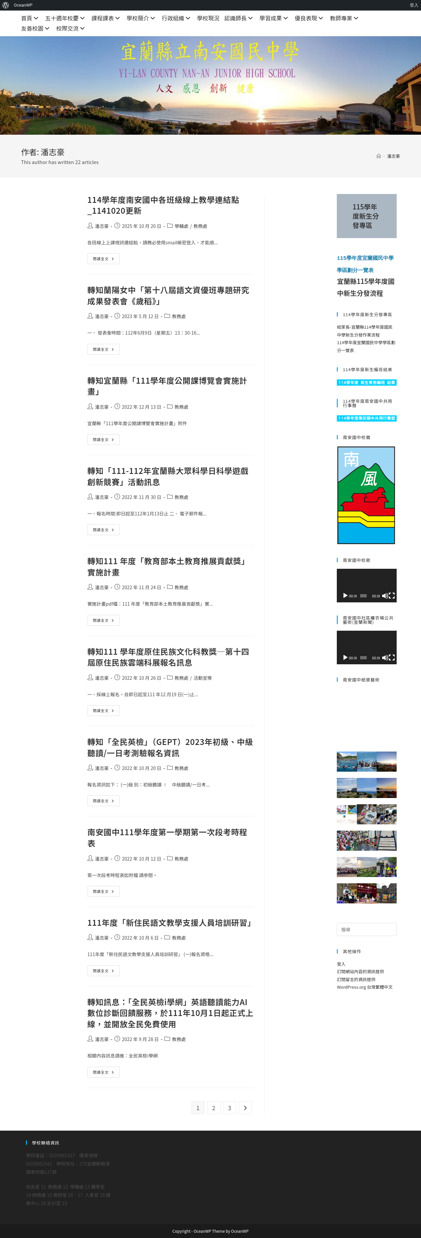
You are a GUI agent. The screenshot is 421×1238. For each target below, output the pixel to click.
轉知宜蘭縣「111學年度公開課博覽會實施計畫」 (167, 385)
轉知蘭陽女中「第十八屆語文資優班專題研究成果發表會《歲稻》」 (168, 295)
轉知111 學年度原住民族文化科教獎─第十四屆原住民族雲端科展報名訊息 (168, 657)
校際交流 (71, 28)
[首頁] (379, 156)
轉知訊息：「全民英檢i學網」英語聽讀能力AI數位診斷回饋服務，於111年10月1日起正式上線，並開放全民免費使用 (170, 1013)
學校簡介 (142, 18)
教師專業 (345, 18)
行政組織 (177, 18)
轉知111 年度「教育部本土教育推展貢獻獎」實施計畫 (168, 566)
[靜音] (385, 595)
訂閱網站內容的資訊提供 (360, 971)
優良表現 (310, 18)
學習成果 (275, 18)
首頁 (30, 18)
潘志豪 (393, 156)
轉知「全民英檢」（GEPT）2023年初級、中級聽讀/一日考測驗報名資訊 (170, 747)
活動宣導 (202, 677)
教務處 (200, 226)
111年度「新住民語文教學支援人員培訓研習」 (171, 922)
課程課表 (106, 18)
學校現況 (208, 18)
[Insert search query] (367, 929)
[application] (367, 585)
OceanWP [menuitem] (23, 5)
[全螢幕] (391, 595)
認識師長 (239, 18)
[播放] (345, 595)
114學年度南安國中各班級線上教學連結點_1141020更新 (163, 205)
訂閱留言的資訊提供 (356, 979)
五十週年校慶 (66, 18)
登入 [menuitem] (414, 5)
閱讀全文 (106, 260)
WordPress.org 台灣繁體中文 (364, 986)
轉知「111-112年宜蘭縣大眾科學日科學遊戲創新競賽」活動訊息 (168, 476)
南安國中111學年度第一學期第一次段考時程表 (167, 837)
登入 (341, 963)
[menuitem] (6, 5)
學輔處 (181, 226)
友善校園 (36, 28)
